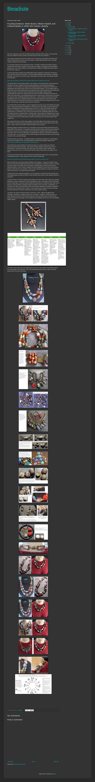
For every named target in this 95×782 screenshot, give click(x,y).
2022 (68, 45)
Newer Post (10, 761)
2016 (68, 48)
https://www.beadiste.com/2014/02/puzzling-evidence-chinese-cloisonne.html (27, 159)
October (70, 43)
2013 (68, 54)
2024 (68, 25)
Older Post (56, 761)
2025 (68, 23)
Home (33, 761)
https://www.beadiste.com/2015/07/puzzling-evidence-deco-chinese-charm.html (28, 80)
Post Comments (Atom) (19, 764)
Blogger (54, 774)
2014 (68, 52)
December (70, 27)
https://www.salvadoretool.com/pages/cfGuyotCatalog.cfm (23, 142)
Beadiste (18, 9)
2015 (68, 50)
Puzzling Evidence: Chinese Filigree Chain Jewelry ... (76, 33)
